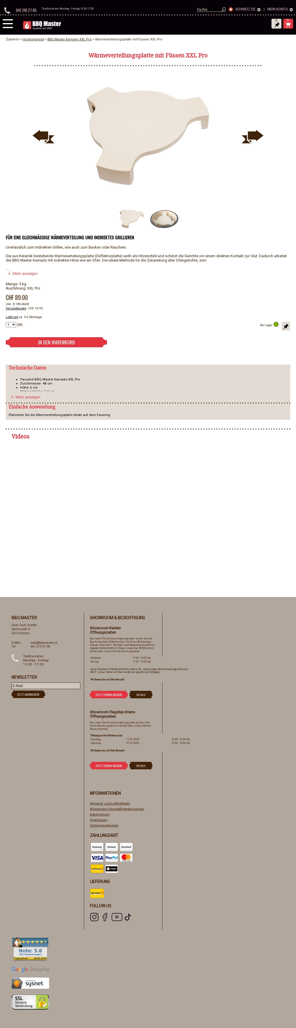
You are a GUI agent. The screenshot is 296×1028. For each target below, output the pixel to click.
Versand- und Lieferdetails (110, 803)
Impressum (98, 820)
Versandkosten (16, 308)
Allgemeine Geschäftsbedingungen (117, 809)
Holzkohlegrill (33, 39)
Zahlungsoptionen (104, 825)
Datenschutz (100, 814)
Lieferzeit (12, 317)
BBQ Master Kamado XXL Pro (69, 39)
